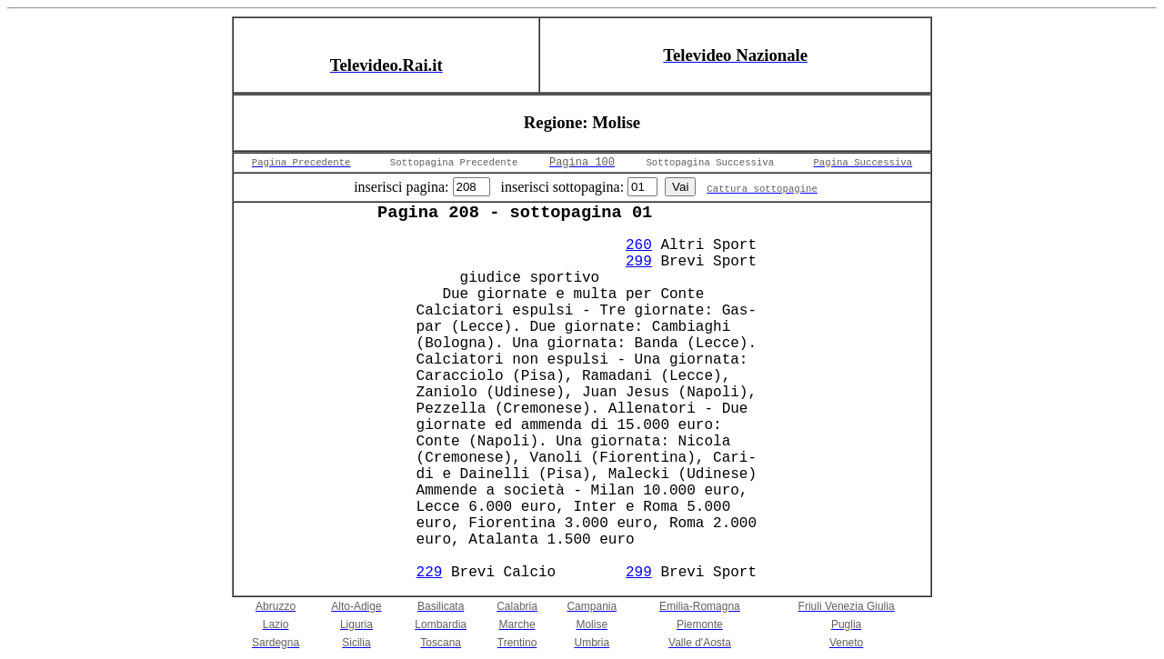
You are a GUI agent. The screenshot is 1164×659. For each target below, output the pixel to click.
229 (429, 572)
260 (639, 245)
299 (639, 262)
